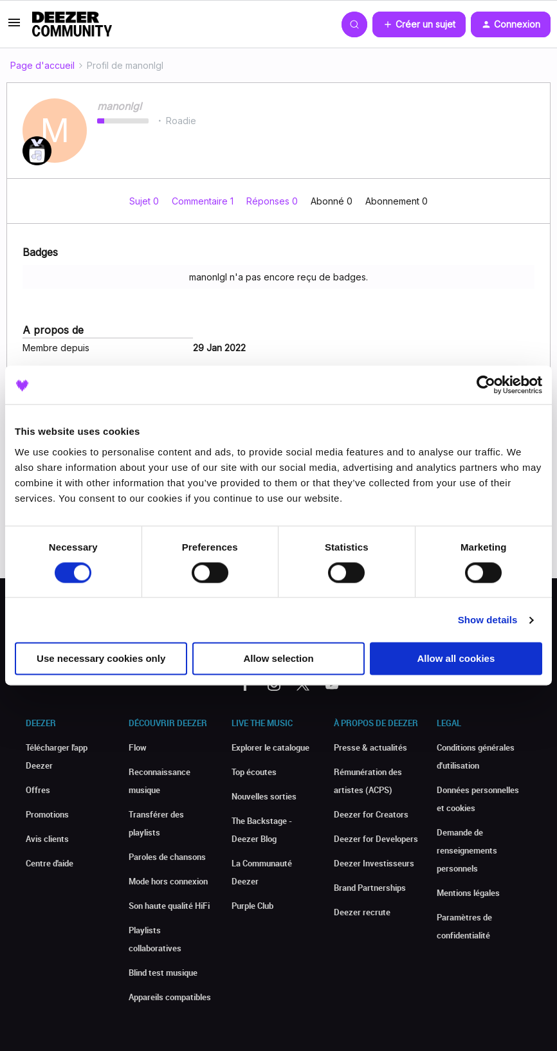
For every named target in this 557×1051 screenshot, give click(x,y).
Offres (38, 790)
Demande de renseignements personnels (467, 850)
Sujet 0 (145, 201)
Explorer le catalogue (270, 747)
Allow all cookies (456, 658)
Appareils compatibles (170, 997)
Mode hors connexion (168, 881)
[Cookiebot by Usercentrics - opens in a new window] (486, 384)
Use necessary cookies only (101, 658)
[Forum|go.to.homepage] (72, 24)
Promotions (47, 814)
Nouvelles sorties (264, 796)
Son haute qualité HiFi (169, 905)
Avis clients (47, 839)
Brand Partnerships (370, 887)
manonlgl (119, 106)
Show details (488, 619)
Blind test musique (163, 972)
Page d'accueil (42, 65)
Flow (138, 747)
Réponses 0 (273, 201)
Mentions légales (468, 893)
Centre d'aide (49, 863)
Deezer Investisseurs (374, 863)
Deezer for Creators (371, 814)
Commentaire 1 (204, 201)
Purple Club (252, 905)
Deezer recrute (362, 912)
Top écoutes (254, 772)
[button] (14, 26)
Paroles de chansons (167, 857)
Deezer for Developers (376, 839)
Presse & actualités (370, 747)
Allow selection (278, 658)
